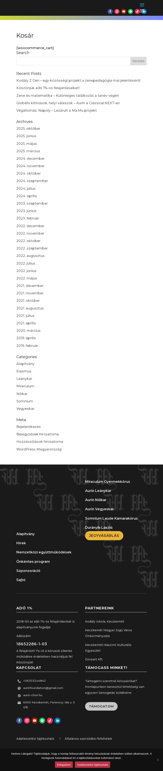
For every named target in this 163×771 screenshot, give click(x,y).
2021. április (26, 323)
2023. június (26, 211)
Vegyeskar (25, 409)
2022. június (26, 271)
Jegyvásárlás (104, 536)
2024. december (30, 159)
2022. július (25, 263)
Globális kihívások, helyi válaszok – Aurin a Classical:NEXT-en (68, 103)
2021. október (28, 301)
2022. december (30, 226)
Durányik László (98, 528)
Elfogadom (64, 764)
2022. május (26, 278)
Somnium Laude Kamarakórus (111, 518)
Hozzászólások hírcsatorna (39, 442)
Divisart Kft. (94, 659)
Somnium (24, 401)
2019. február (27, 346)
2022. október (28, 241)
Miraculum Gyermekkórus (107, 482)
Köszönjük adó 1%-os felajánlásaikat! (48, 88)
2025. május (26, 144)
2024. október (28, 173)
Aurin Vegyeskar (99, 509)
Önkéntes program (33, 562)
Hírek (21, 543)
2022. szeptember (32, 248)
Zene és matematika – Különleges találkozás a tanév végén (67, 96)
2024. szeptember (32, 181)
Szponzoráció (28, 571)
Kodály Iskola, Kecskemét (104, 621)
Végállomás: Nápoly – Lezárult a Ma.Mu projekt (56, 110)
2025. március (28, 151)
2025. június (26, 136)
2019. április (26, 338)
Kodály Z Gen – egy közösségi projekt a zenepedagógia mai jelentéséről (78, 80)
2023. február (27, 218)
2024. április (26, 196)
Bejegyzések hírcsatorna (37, 434)
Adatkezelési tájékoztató (92, 764)
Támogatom (101, 706)
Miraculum (25, 386)
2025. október (28, 129)
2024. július (25, 189)
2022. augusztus (30, 256)
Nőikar (22, 394)
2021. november (30, 293)
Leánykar (24, 379)
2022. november (30, 233)
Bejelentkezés (28, 427)
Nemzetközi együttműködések (44, 552)
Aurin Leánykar (98, 491)
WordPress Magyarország (39, 449)
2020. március (28, 331)
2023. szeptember (32, 203)
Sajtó (20, 580)
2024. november (30, 166)
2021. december (30, 286)
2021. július (25, 316)
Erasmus (23, 371)
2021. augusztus (30, 308)
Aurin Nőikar (96, 500)
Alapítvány (25, 364)
